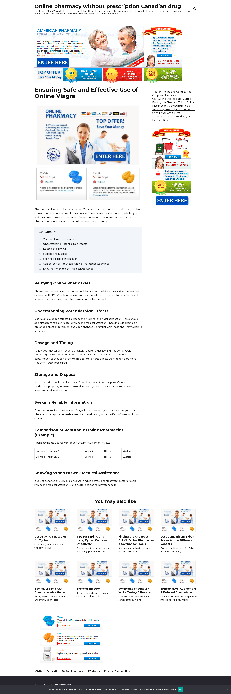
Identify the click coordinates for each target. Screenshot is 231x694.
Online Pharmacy (73, 671)
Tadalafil (51, 671)
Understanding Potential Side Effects (65, 244)
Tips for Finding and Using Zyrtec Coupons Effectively (91, 540)
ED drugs (94, 671)
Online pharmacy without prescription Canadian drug (107, 6)
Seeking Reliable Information (60, 258)
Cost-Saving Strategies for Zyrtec (171, 98)
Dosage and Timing (54, 249)
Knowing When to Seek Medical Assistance (68, 268)
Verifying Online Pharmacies (59, 239)
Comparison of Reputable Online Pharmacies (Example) (76, 263)
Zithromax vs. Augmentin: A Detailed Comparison (178, 590)
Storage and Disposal (55, 253)
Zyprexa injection (88, 588)
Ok (180, 689)
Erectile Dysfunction (117, 671)
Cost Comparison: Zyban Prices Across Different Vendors (177, 540)
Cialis (38, 671)
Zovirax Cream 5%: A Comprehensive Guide (49, 590)
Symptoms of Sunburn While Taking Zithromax (135, 590)
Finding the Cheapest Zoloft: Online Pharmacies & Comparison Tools (136, 540)
